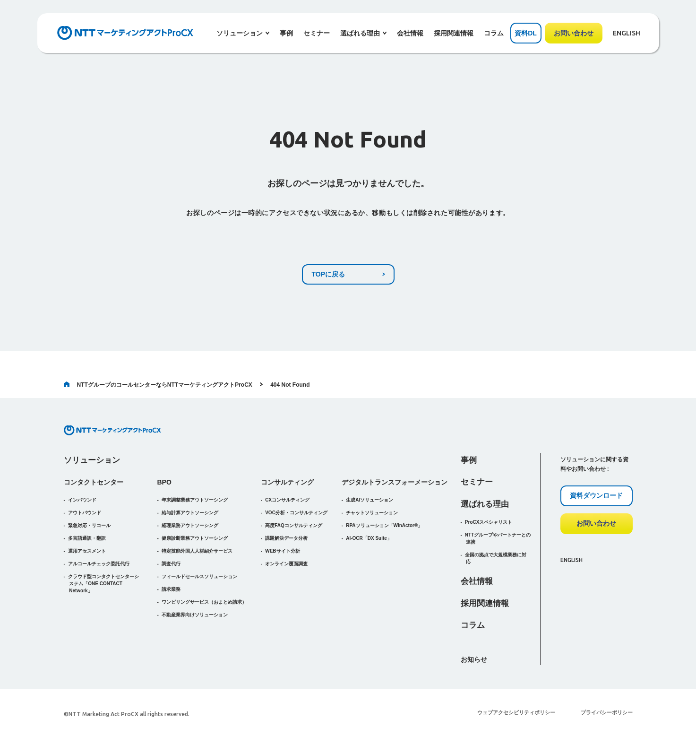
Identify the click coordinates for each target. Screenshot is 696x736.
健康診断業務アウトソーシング (195, 538)
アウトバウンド (84, 512)
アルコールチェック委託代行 (98, 563)
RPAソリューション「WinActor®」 (384, 525)
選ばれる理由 (485, 504)
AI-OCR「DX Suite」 (369, 538)
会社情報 (410, 33)
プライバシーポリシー (607, 712)
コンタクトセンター (93, 482)
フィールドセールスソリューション (199, 576)
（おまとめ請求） (204, 602)
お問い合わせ (573, 33)
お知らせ (474, 659)
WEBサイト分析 (282, 551)
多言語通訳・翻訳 (87, 538)
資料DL (526, 33)
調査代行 (171, 563)
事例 (286, 33)
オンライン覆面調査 (286, 563)
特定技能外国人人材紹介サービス (197, 551)
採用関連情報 (453, 33)
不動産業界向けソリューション (195, 614)
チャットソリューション (372, 512)
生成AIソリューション (369, 499)
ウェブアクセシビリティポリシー (516, 712)
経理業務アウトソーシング (190, 525)
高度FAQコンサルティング (293, 525)
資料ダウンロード (596, 495)
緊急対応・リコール (89, 525)
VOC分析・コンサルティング (296, 512)
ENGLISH (626, 33)
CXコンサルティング (287, 499)
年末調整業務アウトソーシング (195, 499)
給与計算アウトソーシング (190, 512)
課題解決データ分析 (286, 538)
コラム (494, 33)
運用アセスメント (87, 551)
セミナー (316, 33)
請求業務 (171, 589)
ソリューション (92, 460)
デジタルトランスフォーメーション (394, 482)
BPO (164, 482)
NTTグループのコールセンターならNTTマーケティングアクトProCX (158, 384)
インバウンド (82, 499)
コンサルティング (287, 482)
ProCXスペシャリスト (489, 522)
